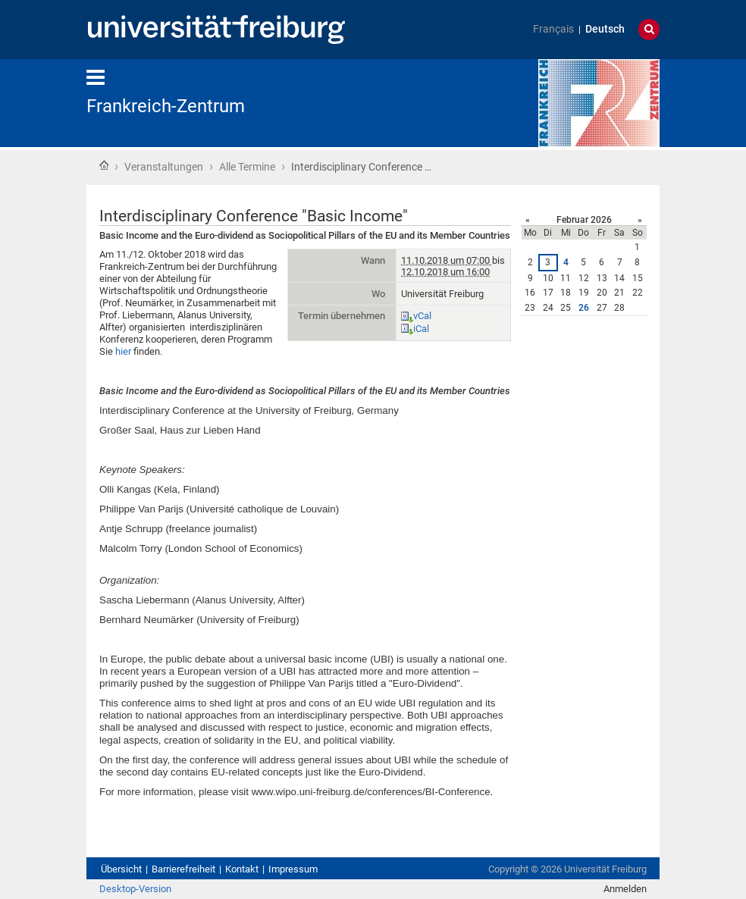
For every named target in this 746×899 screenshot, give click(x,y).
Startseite (103, 165)
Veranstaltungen (163, 167)
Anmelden (625, 888)
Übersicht (121, 869)
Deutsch (605, 29)
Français (553, 29)
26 (583, 307)
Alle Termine (247, 167)
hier (123, 351)
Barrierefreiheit (183, 869)
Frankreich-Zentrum (165, 106)
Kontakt (242, 869)
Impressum (293, 869)
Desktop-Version (135, 888)
